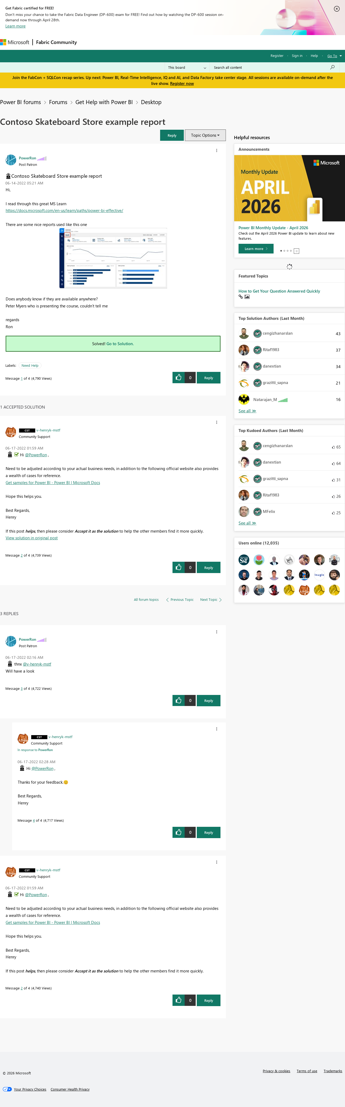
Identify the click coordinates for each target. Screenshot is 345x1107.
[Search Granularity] (187, 67)
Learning (204, 42)
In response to (35, 750)
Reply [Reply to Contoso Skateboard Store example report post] (208, 377)
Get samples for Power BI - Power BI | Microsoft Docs (53, 482)
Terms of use (307, 1070)
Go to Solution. (120, 343)
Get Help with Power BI (104, 101)
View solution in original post (32, 537)
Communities (159, 42)
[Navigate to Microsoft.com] (14, 42)
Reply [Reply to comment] (208, 567)
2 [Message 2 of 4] (22, 555)
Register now (182, 83)
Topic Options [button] (203, 135)
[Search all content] (274, 67)
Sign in (297, 55)
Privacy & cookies (276, 1070)
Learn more (15, 26)
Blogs (183, 42)
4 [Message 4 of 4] (34, 820)
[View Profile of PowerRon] (27, 157)
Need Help (30, 365)
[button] (172, 135)
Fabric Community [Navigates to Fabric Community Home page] (56, 42)
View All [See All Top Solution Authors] (247, 411)
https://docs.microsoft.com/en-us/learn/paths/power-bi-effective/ (64, 210)
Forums (89, 42)
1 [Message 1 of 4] (22, 378)
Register (277, 55)
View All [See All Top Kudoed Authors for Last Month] (247, 523)
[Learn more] (256, 248)
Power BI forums (20, 101)
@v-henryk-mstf (37, 664)
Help (314, 55)
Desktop (151, 101)
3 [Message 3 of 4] (22, 688)
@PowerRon (36, 454)
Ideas (135, 42)
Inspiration (113, 42)
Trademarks (333, 1070)
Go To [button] (332, 55)
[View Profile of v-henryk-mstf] (48, 430)
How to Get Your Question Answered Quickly (279, 291)
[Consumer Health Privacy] (70, 1089)
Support (226, 42)
